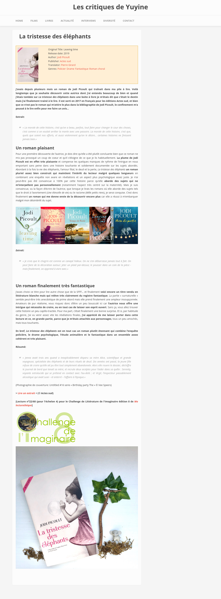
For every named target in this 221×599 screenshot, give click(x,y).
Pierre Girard (68, 65)
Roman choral (97, 68)
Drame (70, 68)
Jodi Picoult (63, 57)
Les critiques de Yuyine (110, 6)
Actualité (67, 20)
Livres (49, 20)
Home (19, 20)
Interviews (88, 20)
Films (34, 20)
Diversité (109, 20)
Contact (128, 20)
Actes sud (65, 61)
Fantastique (81, 68)
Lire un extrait (26, 393)
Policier (61, 68)
